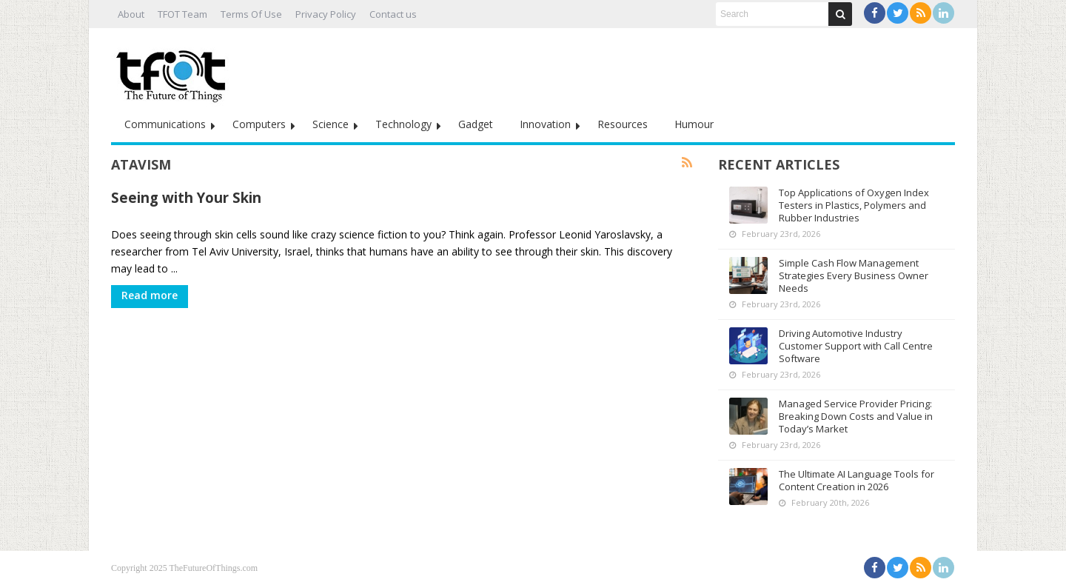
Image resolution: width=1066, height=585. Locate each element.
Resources (622, 124)
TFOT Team (182, 14)
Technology (403, 124)
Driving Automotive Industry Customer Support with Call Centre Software (856, 346)
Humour (694, 124)
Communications (165, 124)
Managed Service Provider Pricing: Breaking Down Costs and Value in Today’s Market (856, 416)
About (131, 14)
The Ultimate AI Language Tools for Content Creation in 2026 (856, 480)
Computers (259, 124)
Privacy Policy (325, 14)
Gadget (475, 124)
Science (330, 124)
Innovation (545, 124)
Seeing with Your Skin (186, 197)
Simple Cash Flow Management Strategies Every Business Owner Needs (853, 275)
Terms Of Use (251, 14)
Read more (149, 295)
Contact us (393, 14)
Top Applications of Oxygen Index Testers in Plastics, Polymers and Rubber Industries (854, 205)
